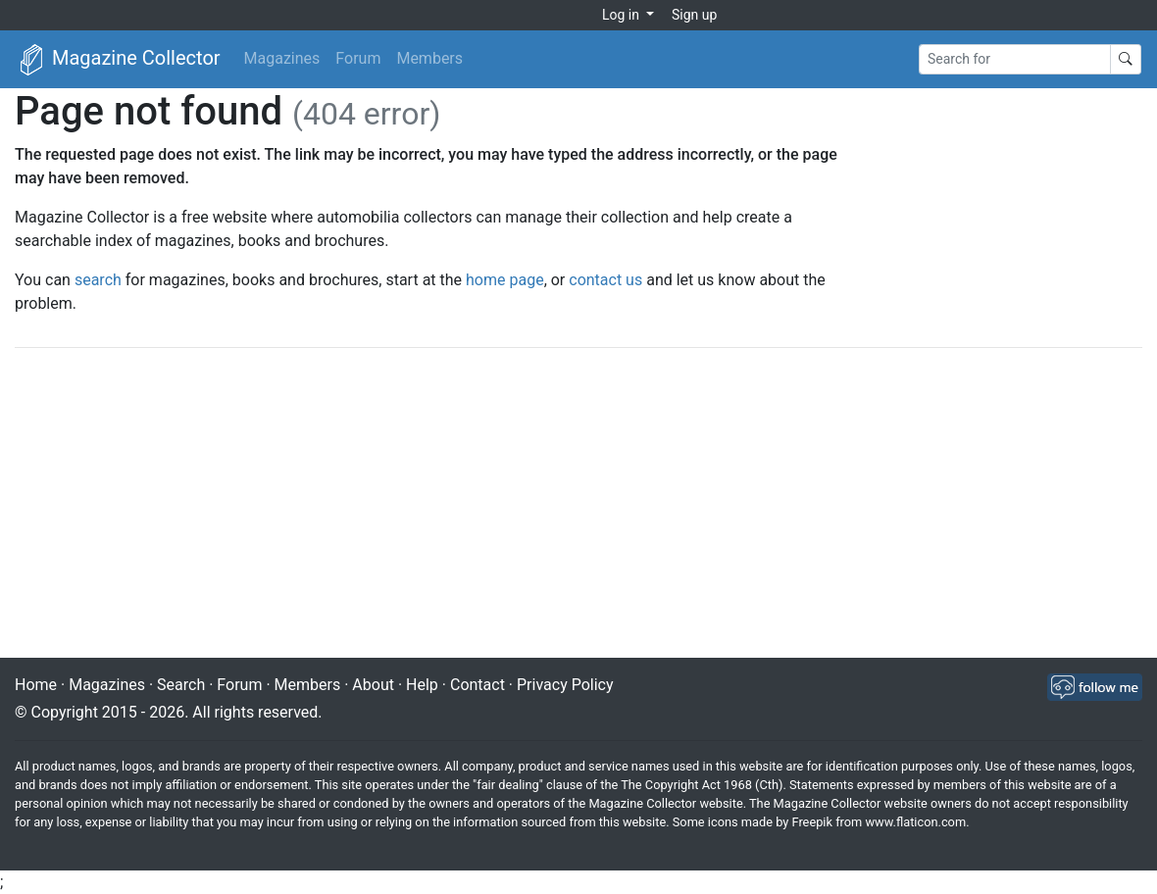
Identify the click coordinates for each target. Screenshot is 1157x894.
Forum (357, 58)
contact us (605, 280)
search (98, 280)
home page (505, 280)
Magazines (282, 58)
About (373, 684)
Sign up (694, 15)
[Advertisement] (578, 505)
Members (429, 58)
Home (36, 684)
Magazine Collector (118, 59)
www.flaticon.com (916, 822)
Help (422, 684)
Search (181, 684)
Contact (477, 684)
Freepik (811, 822)
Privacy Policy (565, 684)
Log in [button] (622, 15)
